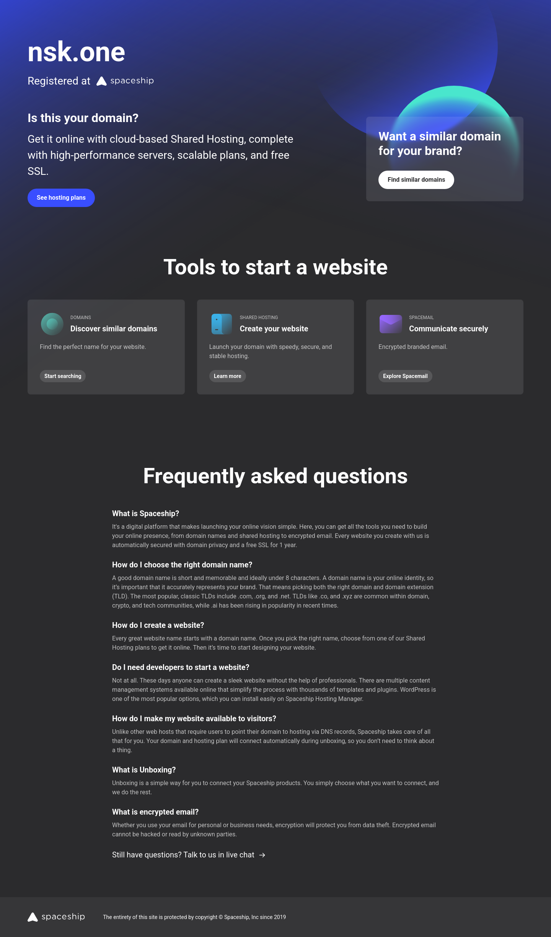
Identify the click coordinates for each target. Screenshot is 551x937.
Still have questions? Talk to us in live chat (189, 854)
